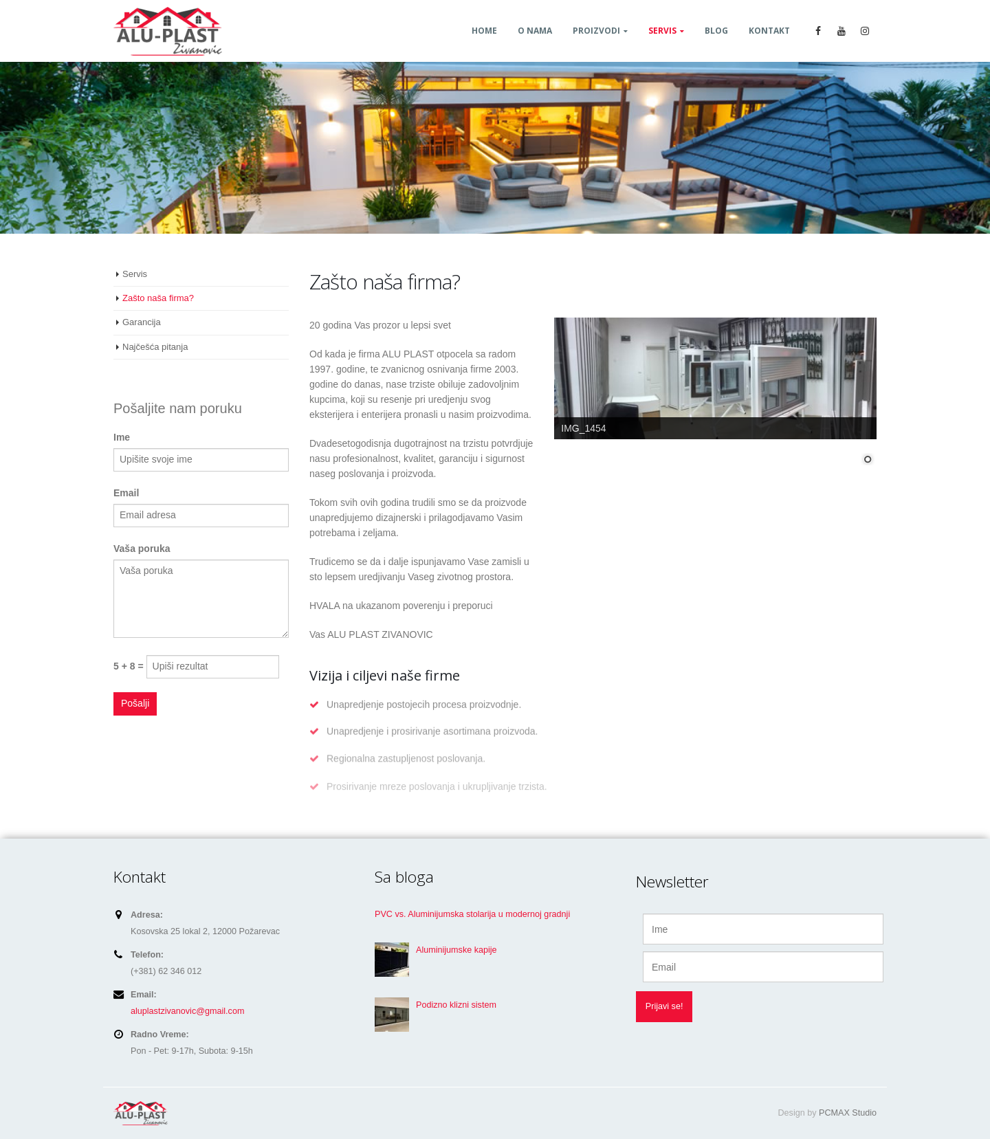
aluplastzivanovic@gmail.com (187, 1011)
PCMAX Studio (848, 1113)
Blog (716, 30)
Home (484, 30)
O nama (535, 30)
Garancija (141, 322)
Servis (662, 30)
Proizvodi (596, 30)
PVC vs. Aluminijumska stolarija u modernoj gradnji (472, 914)
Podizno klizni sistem (456, 1005)
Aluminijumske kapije (456, 950)
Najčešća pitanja (155, 347)
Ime (121, 437)
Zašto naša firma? (158, 298)
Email (126, 492)
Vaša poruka (141, 548)
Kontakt (769, 30)
